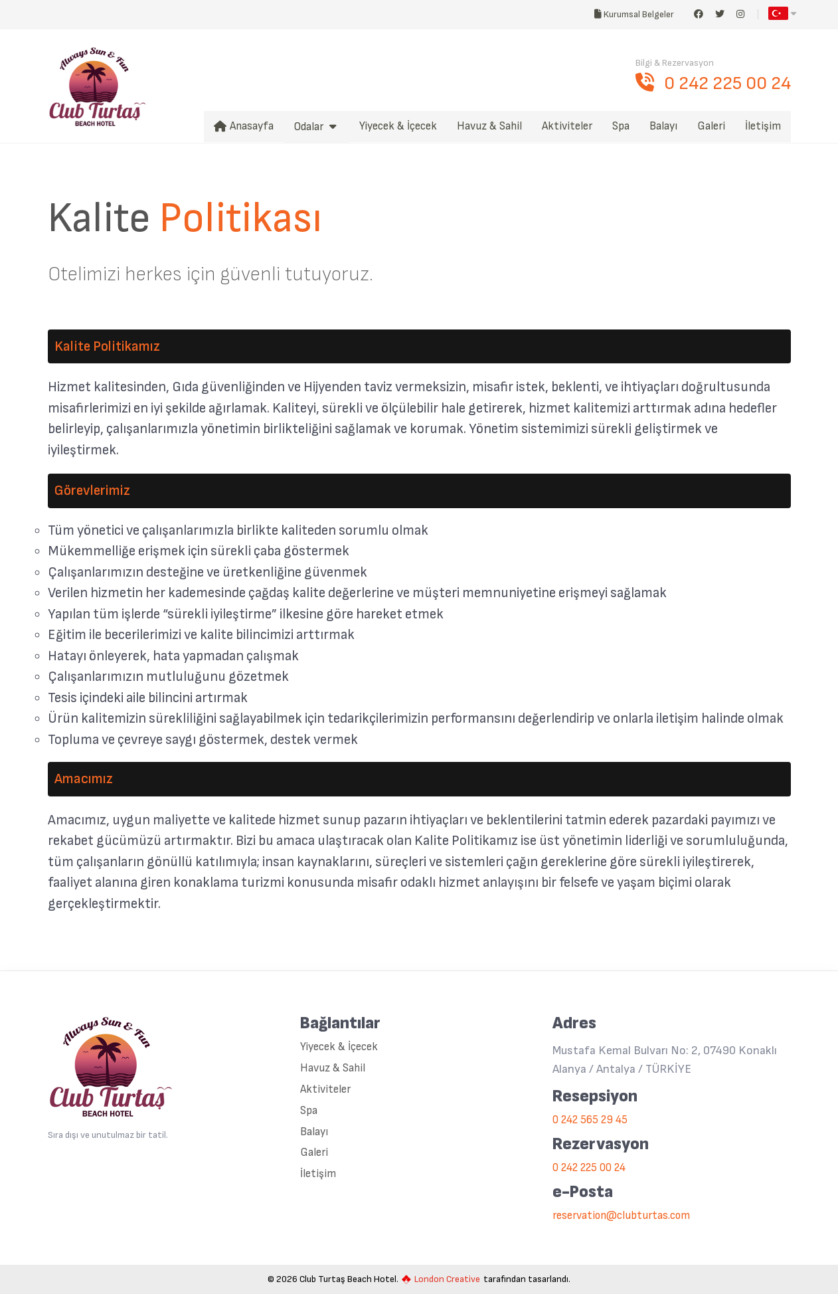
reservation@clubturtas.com (621, 1216)
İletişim (318, 1174)
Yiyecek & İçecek (339, 1047)
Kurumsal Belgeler (637, 14)
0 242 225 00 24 (713, 83)
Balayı (314, 1132)
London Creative (441, 1279)
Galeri (314, 1152)
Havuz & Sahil (332, 1068)
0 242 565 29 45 (590, 1120)
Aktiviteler (325, 1089)
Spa (308, 1111)
